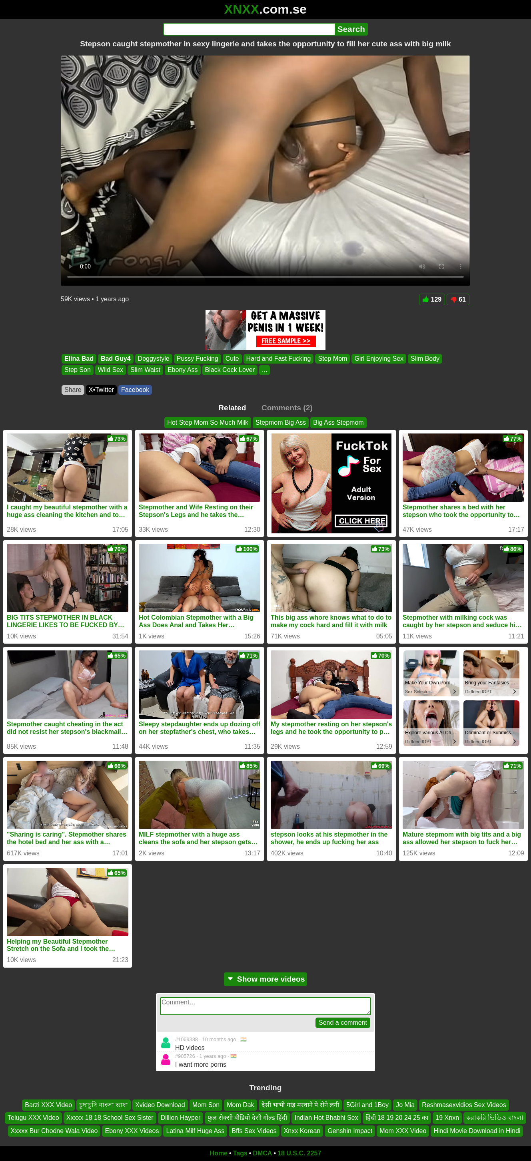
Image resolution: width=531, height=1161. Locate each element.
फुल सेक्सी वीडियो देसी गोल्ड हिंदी (247, 1118)
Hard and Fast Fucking (278, 358)
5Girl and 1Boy (367, 1104)
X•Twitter (101, 389)
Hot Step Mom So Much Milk (207, 422)
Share (73, 389)
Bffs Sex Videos (254, 1130)
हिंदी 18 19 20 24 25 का (397, 1118)
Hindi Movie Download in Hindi (476, 1130)
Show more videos (265, 979)
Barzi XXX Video (48, 1104)
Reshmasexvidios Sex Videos (464, 1104)
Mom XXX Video (402, 1130)
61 (458, 299)
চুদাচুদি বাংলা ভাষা (103, 1104)
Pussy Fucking (197, 358)
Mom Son (206, 1104)
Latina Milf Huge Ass (195, 1130)
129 (432, 299)
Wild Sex (110, 370)
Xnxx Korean (302, 1130)
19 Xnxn (447, 1118)
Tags (240, 1153)
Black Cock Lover (230, 370)
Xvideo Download (160, 1104)
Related (232, 408)
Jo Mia (405, 1104)
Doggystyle (154, 358)
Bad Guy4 (116, 358)
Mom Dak (240, 1104)
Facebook (135, 389)
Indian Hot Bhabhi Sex (326, 1118)
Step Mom (332, 358)
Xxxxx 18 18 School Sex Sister (110, 1118)
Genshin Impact (349, 1130)
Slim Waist (145, 370)
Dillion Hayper (181, 1118)
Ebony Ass (183, 370)
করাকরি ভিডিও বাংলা (494, 1118)
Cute (232, 358)
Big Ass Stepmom (338, 422)
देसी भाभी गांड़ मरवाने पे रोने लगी (300, 1104)
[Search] (249, 29)
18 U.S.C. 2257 (299, 1153)
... (264, 370)
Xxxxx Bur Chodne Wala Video (54, 1130)
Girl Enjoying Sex (378, 358)
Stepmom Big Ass (281, 422)
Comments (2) (287, 408)
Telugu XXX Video (33, 1118)
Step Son (77, 370)
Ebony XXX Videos (132, 1130)
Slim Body (425, 358)
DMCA (262, 1153)
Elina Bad (79, 358)
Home (219, 1153)
